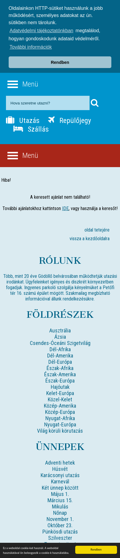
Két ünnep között (60, 487)
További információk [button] (31, 47)
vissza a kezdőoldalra (90, 238)
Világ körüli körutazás (60, 430)
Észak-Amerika (60, 373)
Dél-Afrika (60, 348)
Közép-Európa (60, 411)
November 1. (60, 518)
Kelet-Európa (60, 392)
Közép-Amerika (60, 405)
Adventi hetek (60, 462)
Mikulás (60, 505)
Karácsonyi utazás (60, 474)
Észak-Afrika (60, 367)
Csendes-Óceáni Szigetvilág (60, 342)
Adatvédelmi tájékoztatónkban (41, 30)
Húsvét (60, 468)
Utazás (22, 119)
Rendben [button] (60, 62)
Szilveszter (60, 537)
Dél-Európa (60, 361)
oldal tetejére (97, 229)
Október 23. (60, 524)
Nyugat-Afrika (60, 417)
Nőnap (60, 512)
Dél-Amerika (60, 355)
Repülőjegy (69, 119)
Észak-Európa (60, 380)
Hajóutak (60, 386)
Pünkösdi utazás (60, 531)
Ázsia (60, 336)
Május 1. (60, 493)
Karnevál (60, 480)
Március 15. (60, 499)
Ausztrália (60, 329)
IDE (65, 207)
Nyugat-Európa (60, 423)
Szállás (31, 128)
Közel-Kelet (60, 398)
